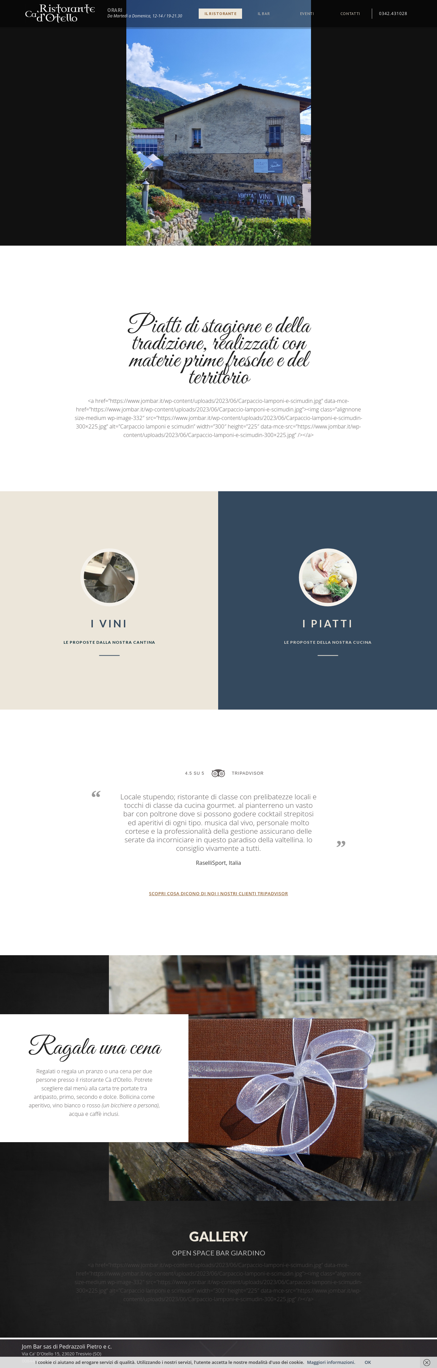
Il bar (264, 13)
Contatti (350, 13)
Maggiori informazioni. (331, 1362)
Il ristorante (221, 13)
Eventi (307, 13)
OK (368, 1362)
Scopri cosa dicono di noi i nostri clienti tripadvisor (218, 893)
